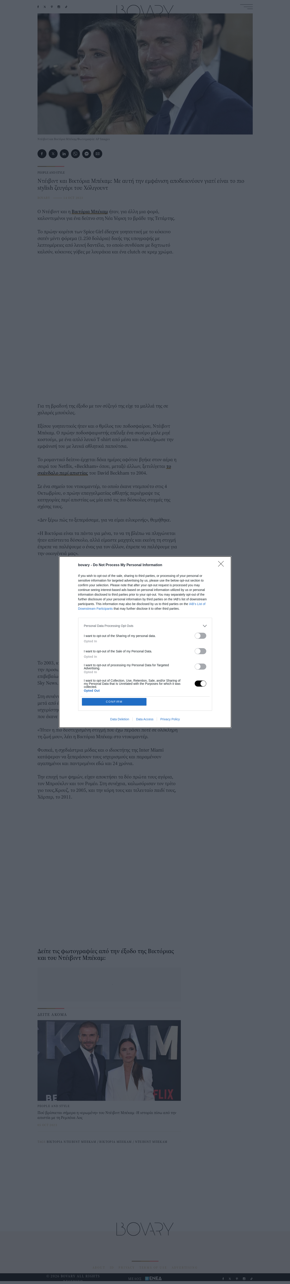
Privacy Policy (170, 719)
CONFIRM (114, 701)
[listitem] (145, 626)
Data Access (144, 719)
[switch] (200, 636)
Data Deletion (119, 719)
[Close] (222, 565)
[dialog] (145, 642)
